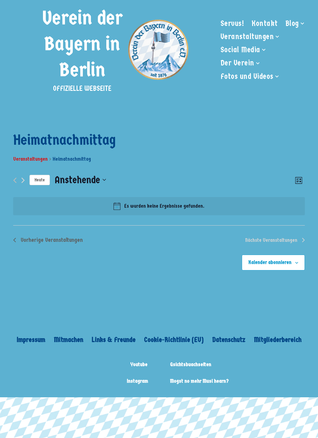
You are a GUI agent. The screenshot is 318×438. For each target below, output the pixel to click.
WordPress (98, 406)
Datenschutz (228, 340)
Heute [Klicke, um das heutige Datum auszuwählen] (39, 180)
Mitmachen (68, 340)
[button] (302, 23)
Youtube (138, 365)
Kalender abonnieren (269, 262)
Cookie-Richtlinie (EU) (174, 340)
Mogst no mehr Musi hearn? (199, 381)
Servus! (232, 23)
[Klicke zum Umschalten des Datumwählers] (80, 180)
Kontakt (265, 23)
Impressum (31, 340)
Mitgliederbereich (277, 340)
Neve (12, 406)
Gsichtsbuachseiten (190, 365)
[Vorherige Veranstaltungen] (15, 180)
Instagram (137, 381)
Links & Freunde (113, 340)
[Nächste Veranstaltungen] (23, 180)
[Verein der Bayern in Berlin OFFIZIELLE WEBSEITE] (115, 49)
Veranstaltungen (30, 159)
